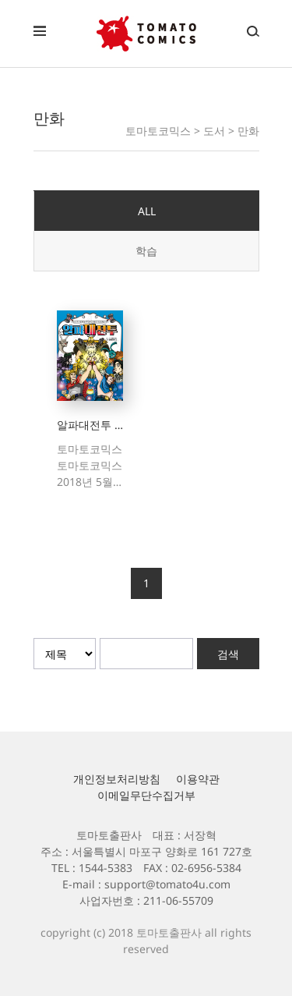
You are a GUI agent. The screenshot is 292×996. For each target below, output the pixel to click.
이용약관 (198, 778)
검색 (228, 654)
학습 (146, 250)
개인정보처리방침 (116, 778)
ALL (147, 211)
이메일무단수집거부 (146, 795)
